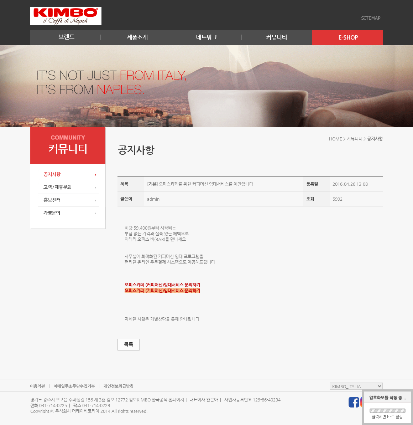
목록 (128, 344)
